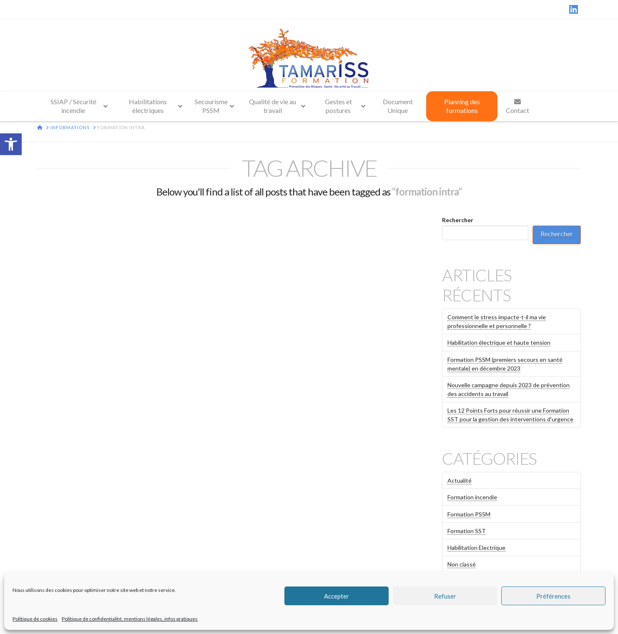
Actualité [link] (459, 480)
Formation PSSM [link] (468, 514)
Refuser (445, 596)
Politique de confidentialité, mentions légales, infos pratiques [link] (130, 619)
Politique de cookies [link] (35, 619)
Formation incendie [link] (472, 497)
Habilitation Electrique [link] (476, 547)
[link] (11, 144)
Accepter (336, 596)
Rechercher (457, 219)
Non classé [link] (461, 564)
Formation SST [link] (466, 530)
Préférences (553, 596)
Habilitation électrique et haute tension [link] (498, 342)
